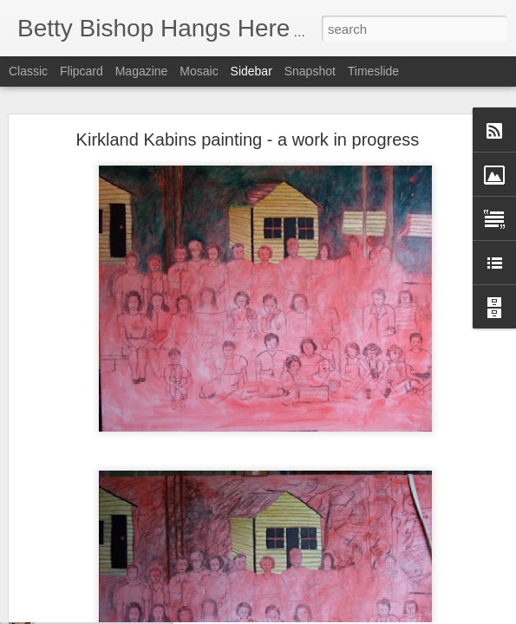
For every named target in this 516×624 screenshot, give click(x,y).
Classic (28, 71)
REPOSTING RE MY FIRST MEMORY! (133, 574)
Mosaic (199, 71)
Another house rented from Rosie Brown (135, 613)
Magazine (141, 71)
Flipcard (81, 71)
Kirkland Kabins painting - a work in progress (248, 97)
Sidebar (251, 71)
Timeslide (373, 71)
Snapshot (310, 71)
